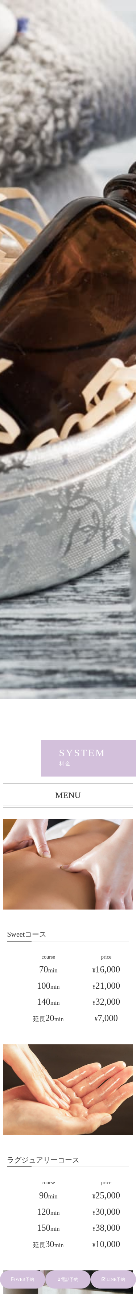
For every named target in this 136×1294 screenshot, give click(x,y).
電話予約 (68, 1279)
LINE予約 (113, 1279)
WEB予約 (22, 1279)
